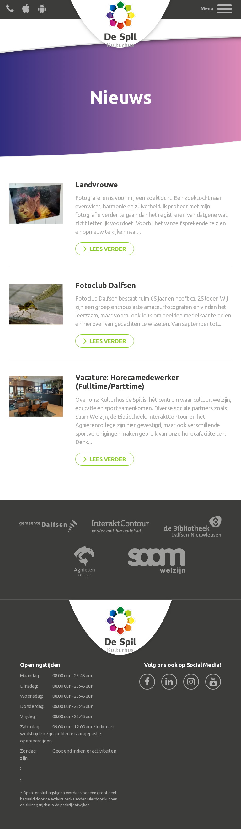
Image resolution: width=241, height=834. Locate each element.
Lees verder (104, 248)
